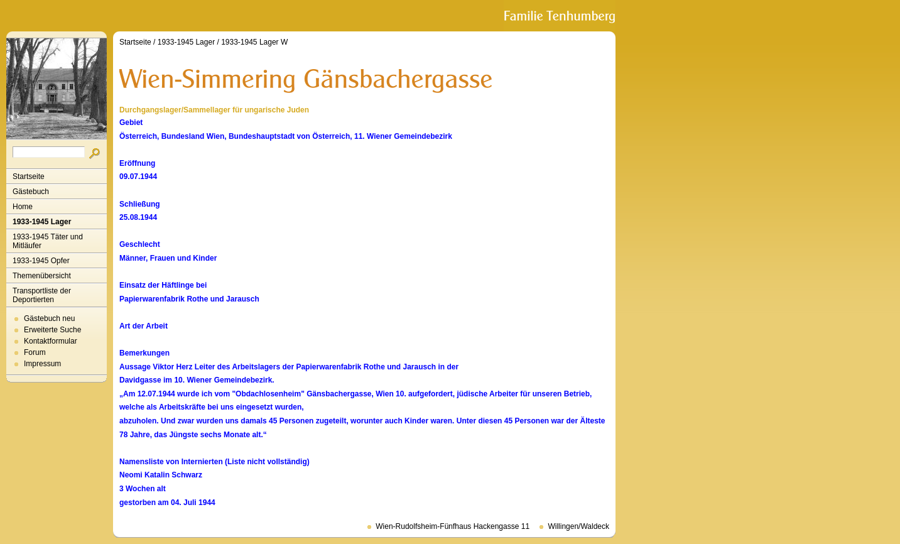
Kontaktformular (50, 341)
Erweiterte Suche (52, 329)
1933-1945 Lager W (254, 42)
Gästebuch (31, 191)
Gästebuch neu (49, 318)
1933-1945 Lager (42, 221)
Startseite (29, 176)
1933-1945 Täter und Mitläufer (48, 241)
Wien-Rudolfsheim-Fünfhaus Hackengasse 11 (452, 526)
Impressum (42, 363)
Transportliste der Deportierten (42, 295)
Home (23, 206)
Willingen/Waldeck (578, 526)
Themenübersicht (42, 275)
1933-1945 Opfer (41, 260)
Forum (35, 352)
